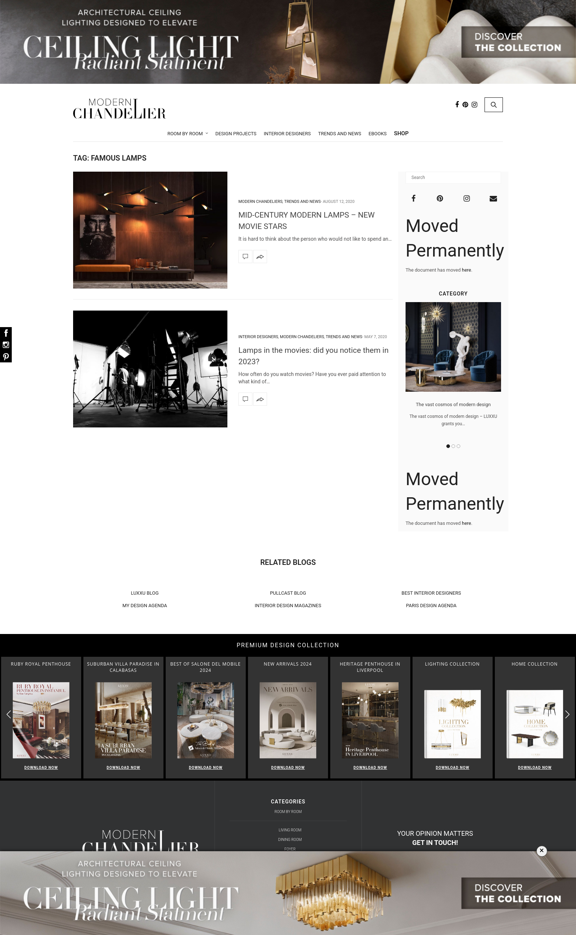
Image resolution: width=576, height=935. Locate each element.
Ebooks (377, 133)
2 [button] (453, 446)
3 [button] (458, 446)
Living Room (290, 830)
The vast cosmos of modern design (453, 404)
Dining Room (290, 840)
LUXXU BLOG (145, 593)
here (466, 270)
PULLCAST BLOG (288, 593)
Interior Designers (287, 133)
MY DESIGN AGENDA (144, 605)
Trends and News (339, 133)
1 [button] (448, 446)
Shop (401, 133)
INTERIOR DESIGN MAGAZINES (288, 605)
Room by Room (185, 133)
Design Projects (235, 133)
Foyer (289, 849)
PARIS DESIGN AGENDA (431, 605)
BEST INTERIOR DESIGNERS (431, 593)
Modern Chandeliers (260, 201)
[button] (567, 715)
